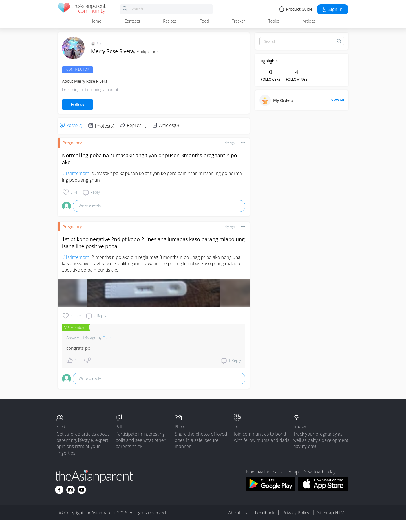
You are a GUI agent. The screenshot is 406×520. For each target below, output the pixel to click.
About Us (237, 513)
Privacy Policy (296, 513)
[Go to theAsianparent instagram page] (70, 490)
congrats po (78, 348)
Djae (107, 337)
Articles (309, 21)
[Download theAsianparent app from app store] (323, 489)
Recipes (169, 21)
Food (204, 21)
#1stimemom (75, 173)
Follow (77, 104)
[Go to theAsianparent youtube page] (82, 490)
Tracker (238, 21)
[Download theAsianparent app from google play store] (270, 489)
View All (337, 100)
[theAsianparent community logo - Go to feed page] (82, 9)
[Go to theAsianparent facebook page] (59, 490)
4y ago (231, 142)
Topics (273, 21)
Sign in (332, 9)
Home (96, 21)
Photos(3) (104, 126)
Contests (132, 21)
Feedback (264, 513)
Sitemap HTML (332, 513)
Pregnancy (72, 142)
